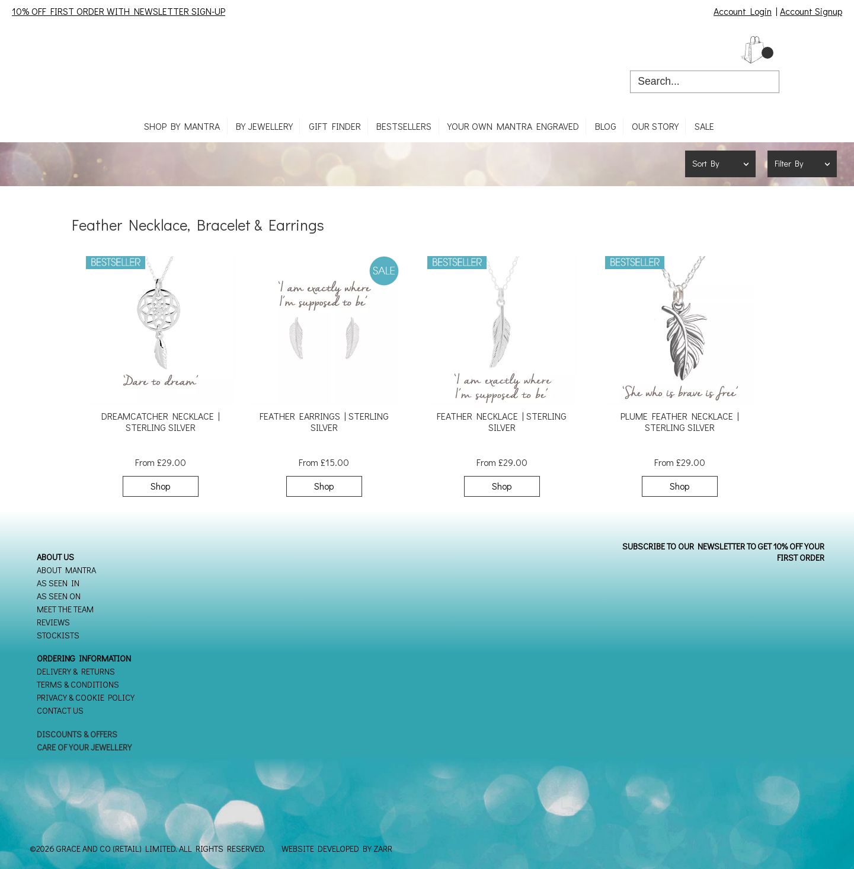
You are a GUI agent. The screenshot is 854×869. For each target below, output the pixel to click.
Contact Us (60, 710)
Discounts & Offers (77, 734)
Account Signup (811, 11)
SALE (704, 126)
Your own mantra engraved (513, 126)
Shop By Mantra (182, 126)
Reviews (53, 622)
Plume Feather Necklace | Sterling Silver (679, 421)
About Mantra (66, 570)
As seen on (59, 596)
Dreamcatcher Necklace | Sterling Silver (160, 421)
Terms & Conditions (78, 684)
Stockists (58, 635)
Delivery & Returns (76, 671)
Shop (160, 486)
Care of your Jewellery (84, 747)
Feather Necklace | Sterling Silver (502, 421)
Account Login (743, 11)
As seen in (58, 583)
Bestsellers (403, 126)
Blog (605, 126)
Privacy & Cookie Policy (86, 697)
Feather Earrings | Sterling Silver (324, 421)
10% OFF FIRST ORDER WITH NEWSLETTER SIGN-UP (118, 11)
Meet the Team (65, 609)
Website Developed (320, 848)
